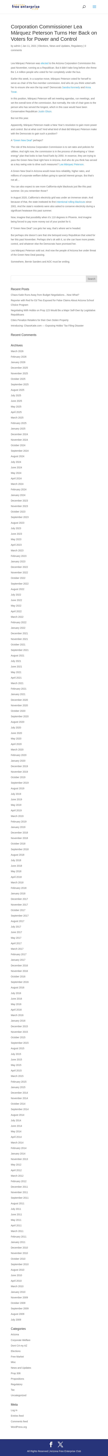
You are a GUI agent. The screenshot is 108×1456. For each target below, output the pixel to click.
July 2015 (16, 1054)
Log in (14, 1410)
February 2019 (18, 821)
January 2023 (18, 561)
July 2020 (16, 727)
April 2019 (16, 810)
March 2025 (17, 417)
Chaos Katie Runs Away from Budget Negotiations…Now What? (45, 294)
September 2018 (20, 849)
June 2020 (16, 733)
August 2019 (17, 788)
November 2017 (19, 904)
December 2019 (19, 766)
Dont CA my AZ (19, 1345)
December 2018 (19, 832)
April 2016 (16, 1009)
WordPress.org (19, 1427)
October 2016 (18, 976)
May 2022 (16, 605)
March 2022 (17, 616)
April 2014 (16, 1137)
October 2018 (18, 843)
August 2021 (17, 655)
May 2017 (16, 937)
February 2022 (18, 622)
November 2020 (19, 705)
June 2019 (16, 799)
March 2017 (17, 948)
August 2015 (17, 1048)
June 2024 (16, 467)
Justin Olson (44, 111)
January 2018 (18, 893)
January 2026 (18, 362)
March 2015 (17, 1076)
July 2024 (16, 462)
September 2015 (20, 1042)
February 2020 (18, 755)
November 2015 (19, 1031)
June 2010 (16, 1275)
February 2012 (18, 1181)
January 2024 (18, 495)
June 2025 (16, 401)
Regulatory (77, 46)
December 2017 (19, 899)
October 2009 (18, 1303)
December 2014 (19, 1092)
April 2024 (16, 478)
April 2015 (16, 1070)
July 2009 (16, 1319)
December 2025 (19, 367)
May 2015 (16, 1065)
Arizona (15, 1334)
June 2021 (16, 666)
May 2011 (16, 1220)
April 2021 (16, 677)
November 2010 (19, 1253)
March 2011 (17, 1231)
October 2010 (18, 1258)
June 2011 (16, 1214)
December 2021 (19, 633)
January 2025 (18, 428)
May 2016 (16, 1004)
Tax (13, 1389)
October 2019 (18, 777)
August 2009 (17, 1314)
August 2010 (17, 1269)
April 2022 (16, 611)
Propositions (17, 1378)
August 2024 (17, 456)
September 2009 (20, 1308)
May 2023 (16, 539)
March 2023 (17, 550)
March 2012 (17, 1175)
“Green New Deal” (22, 140)
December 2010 (19, 1247)
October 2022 (18, 578)
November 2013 (19, 1159)
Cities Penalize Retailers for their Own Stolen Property (40, 320)
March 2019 (17, 816)
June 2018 (16, 865)
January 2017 (18, 959)
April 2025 (16, 412)
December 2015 (19, 1026)
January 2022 (18, 627)
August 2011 (17, 1203)
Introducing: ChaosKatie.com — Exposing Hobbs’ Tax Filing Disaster (47, 325)
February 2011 (18, 1236)
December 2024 (19, 434)
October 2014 (18, 1103)
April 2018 (16, 877)
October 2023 (18, 511)
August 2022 (17, 589)
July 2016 (16, 993)
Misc (13, 1362)
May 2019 (16, 805)
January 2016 (18, 1020)
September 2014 (20, 1109)
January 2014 (18, 1153)
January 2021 (18, 694)
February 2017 (18, 954)
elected (44, 63)
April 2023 (16, 544)
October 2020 (18, 711)
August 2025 (17, 390)
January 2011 (18, 1242)
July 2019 (16, 794)
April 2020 (16, 744)
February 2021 (18, 688)
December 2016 (19, 965)
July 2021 (16, 661)
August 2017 (17, 921)
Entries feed (17, 1415)
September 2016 (20, 982)
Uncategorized (18, 1395)
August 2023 (17, 522)
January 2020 (18, 760)
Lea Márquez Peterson (71, 164)
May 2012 (16, 1164)
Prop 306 (16, 1373)
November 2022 (19, 572)
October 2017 (18, 910)
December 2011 (19, 1186)
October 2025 (18, 379)
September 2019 (20, 782)
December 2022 (19, 567)
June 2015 (16, 1059)
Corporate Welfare (20, 1340)
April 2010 (16, 1280)
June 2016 (16, 998)
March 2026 (17, 351)
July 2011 (16, 1209)
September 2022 (20, 583)
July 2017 (16, 926)
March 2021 (17, 683)
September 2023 (20, 517)
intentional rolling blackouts (70, 201)
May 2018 (16, 871)
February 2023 (18, 556)
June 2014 (16, 1126)
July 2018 (16, 860)
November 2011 (19, 1192)
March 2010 (17, 1286)
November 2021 (19, 639)
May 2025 (16, 406)
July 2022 (16, 594)
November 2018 (19, 838)
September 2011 (20, 1197)
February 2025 (18, 423)
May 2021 (16, 672)
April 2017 (16, 943)
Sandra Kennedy (71, 87)
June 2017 (16, 932)
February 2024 (18, 489)
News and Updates (59, 46)
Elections (43, 46)
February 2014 (18, 1148)
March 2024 (17, 484)
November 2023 (19, 506)
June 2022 (16, 600)
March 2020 (17, 749)
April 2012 (16, 1170)
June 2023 (16, 533)
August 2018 (17, 854)
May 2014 (16, 1131)
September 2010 (20, 1264)
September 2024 (20, 450)
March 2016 (17, 1015)
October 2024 (18, 445)
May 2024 (16, 473)
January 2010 (18, 1292)
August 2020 (17, 722)
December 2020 (19, 700)
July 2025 (16, 395)
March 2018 (17, 882)
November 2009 (19, 1297)
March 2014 (17, 1142)
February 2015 (18, 1081)
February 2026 (18, 356)
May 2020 (16, 738)
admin (17, 46)
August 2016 (17, 987)
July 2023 (16, 528)
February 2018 (18, 888)
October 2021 (18, 644)
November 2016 (19, 971)
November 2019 (19, 771)
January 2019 (18, 827)
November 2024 (19, 439)
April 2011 (16, 1225)
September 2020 (20, 716)
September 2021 (20, 650)
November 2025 (19, 373)
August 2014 (17, 1115)
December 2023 (19, 500)
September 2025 (20, 384)
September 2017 (20, 915)
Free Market (17, 1356)
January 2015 (18, 1087)
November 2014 (19, 1098)
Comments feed (19, 1421)
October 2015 (18, 1037)
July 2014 (16, 1120)
